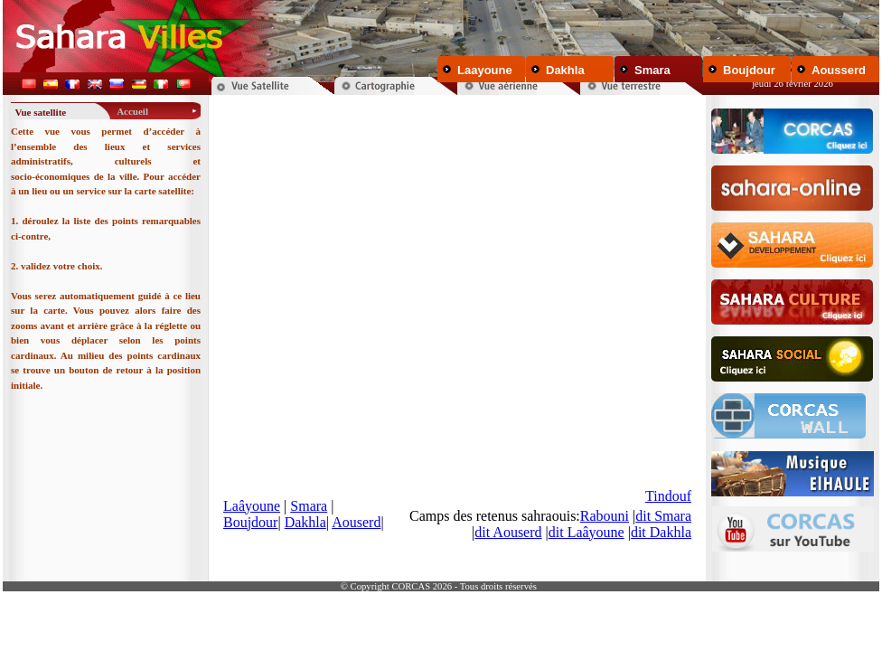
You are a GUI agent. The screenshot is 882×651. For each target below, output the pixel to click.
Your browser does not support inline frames (457, 336)
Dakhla (565, 70)
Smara (652, 70)
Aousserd (839, 70)
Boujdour (749, 70)
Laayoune (484, 70)
